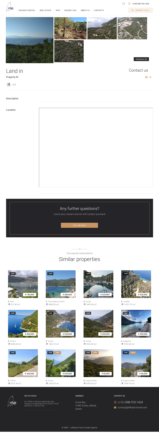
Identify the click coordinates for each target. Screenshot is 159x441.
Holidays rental (27, 10)
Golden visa (70, 10)
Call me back (79, 225)
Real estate (45, 10)
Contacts (99, 10)
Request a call (140, 10)
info (58, 10)
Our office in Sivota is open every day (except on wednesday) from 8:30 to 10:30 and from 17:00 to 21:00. (41, 403)
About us (85, 10)
